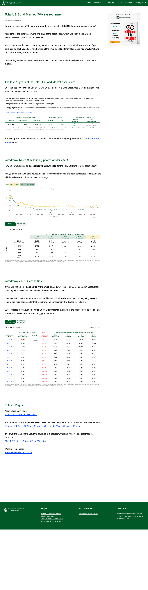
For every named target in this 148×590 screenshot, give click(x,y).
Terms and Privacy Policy (88, 514)
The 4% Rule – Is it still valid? (52, 519)
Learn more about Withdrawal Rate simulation (19, 112)
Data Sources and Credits (51, 521)
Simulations (99, 3)
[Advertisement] (67, 478)
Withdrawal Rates (47, 516)
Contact (128, 3)
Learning (110, 3)
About (119, 3)
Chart (98, 327)
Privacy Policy (140, 3)
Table (92, 327)
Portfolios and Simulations (51, 514)
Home (88, 3)
